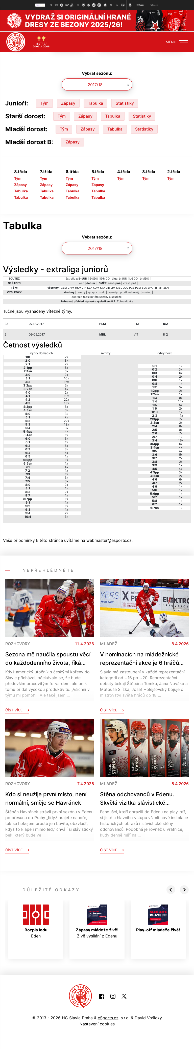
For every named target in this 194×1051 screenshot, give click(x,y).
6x (66, 385)
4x (66, 388)
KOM (96, 287)
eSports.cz (108, 1017)
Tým (44, 102)
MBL (119, 287)
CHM (71, 287)
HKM (78, 287)
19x (66, 395)
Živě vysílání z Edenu (97, 921)
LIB (108, 287)
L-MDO (144, 278)
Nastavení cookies (97, 1023)
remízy (81, 292)
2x (66, 356)
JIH (84, 287)
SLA (144, 287)
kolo (81, 283)
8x (66, 367)
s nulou (146, 292)
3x (66, 360)
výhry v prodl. (96, 292)
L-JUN (123, 278)
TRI (155, 287)
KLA (89, 287)
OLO (125, 287)
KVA (102, 287)
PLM (138, 287)
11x (180, 415)
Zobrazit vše (125, 301)
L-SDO (133, 278)
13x (66, 402)
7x (66, 363)
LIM (113, 287)
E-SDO (93, 278)
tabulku (88, 296)
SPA (150, 287)
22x (66, 399)
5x (180, 387)
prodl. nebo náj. (130, 292)
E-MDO (105, 278)
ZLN (166, 287)
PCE (131, 287)
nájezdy (113, 292)
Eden (36, 921)
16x (66, 381)
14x (180, 401)
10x (66, 378)
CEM (64, 287)
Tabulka (95, 102)
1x (66, 434)
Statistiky (125, 102)
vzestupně (129, 283)
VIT (160, 287)
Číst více (17, 709)
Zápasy (68, 102)
